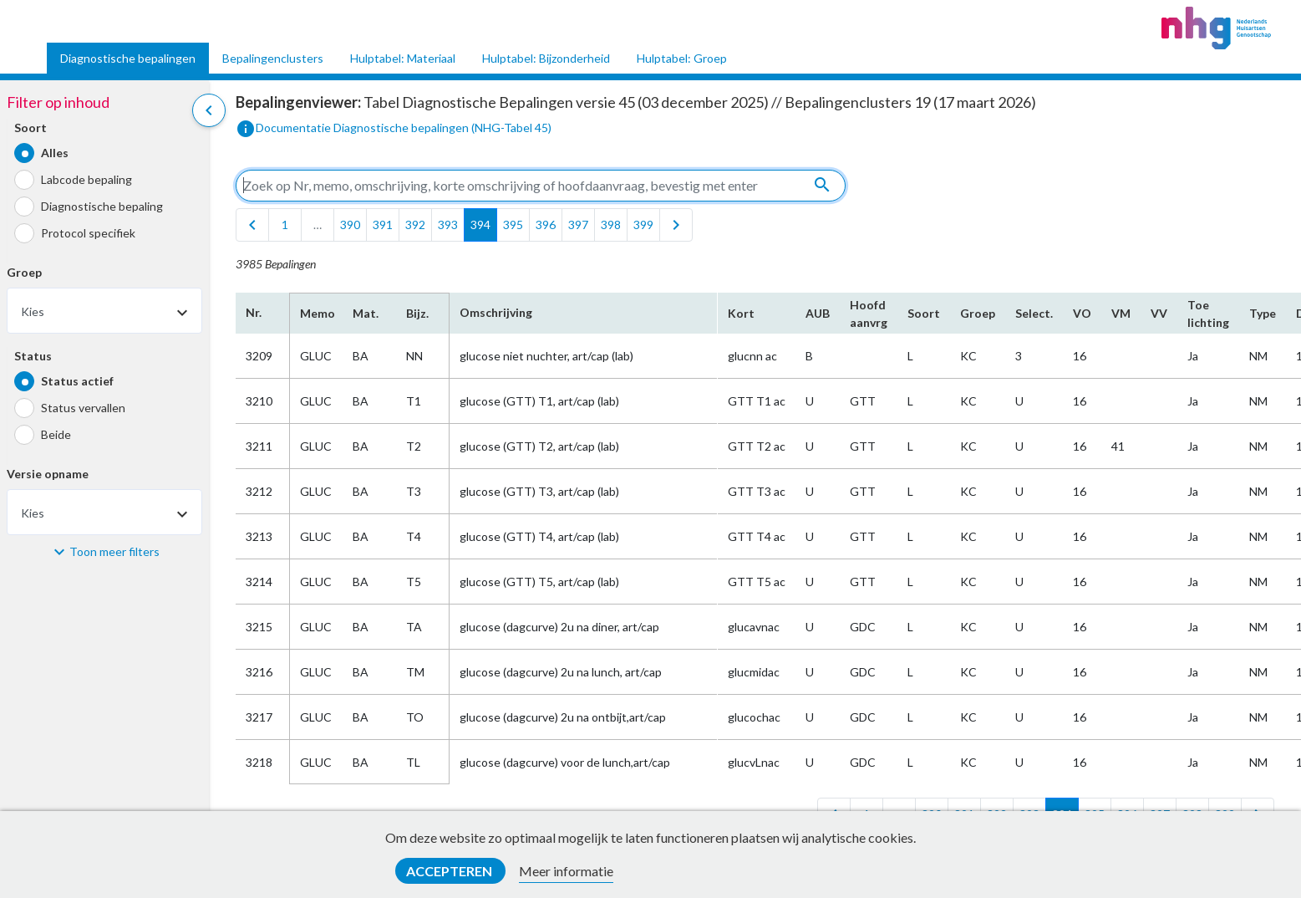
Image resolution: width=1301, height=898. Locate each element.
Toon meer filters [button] (114, 551)
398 (611, 224)
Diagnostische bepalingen (128, 58)
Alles (55, 152)
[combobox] (104, 311)
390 (350, 224)
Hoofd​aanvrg (868, 313)
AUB (818, 313)
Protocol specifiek (88, 233)
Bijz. (417, 313)
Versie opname (48, 474)
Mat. (366, 313)
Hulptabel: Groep (682, 58)
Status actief (77, 381)
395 (513, 224)
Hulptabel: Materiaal (402, 58)
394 (480, 224)
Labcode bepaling (86, 179)
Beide (56, 434)
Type (1262, 313)
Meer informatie (566, 871)
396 (546, 224)
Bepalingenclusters (272, 58)
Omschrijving (496, 312)
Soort (30, 127)
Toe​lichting (1208, 313)
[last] (676, 225)
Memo (316, 313)
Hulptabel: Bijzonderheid (546, 58)
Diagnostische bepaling (102, 206)
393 (448, 224)
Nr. (254, 312)
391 (383, 224)
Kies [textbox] (32, 311)
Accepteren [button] (450, 871)
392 (415, 224)
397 (578, 224)
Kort (741, 313)
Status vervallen (83, 408)
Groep (24, 272)
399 (643, 224)
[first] (252, 225)
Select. (1034, 313)
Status (33, 356)
